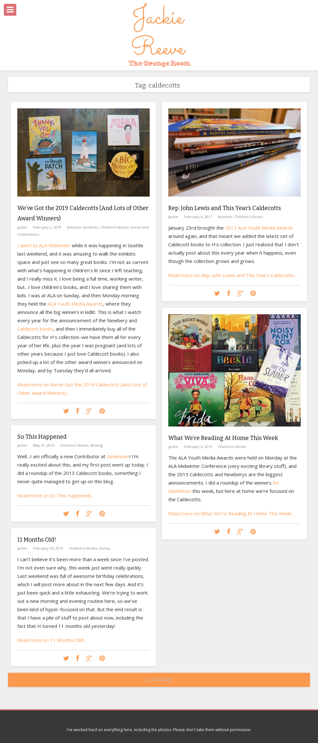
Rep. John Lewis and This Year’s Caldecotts (224, 208)
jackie (22, 226)
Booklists (90, 226)
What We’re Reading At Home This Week (223, 438)
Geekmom (118, 456)
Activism (74, 226)
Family (104, 548)
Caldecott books (35, 328)
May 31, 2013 (43, 445)
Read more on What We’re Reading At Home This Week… (231, 513)
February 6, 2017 (198, 216)
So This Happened (42, 436)
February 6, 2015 (198, 446)
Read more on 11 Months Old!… (52, 640)
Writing (96, 445)
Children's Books (114, 226)
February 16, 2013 (48, 548)
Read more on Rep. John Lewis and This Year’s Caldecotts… (233, 275)
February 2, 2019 (47, 226)
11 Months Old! (36, 539)
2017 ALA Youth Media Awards (259, 227)
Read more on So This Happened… (55, 495)
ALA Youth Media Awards (75, 303)
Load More (159, 680)
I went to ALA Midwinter (44, 245)
